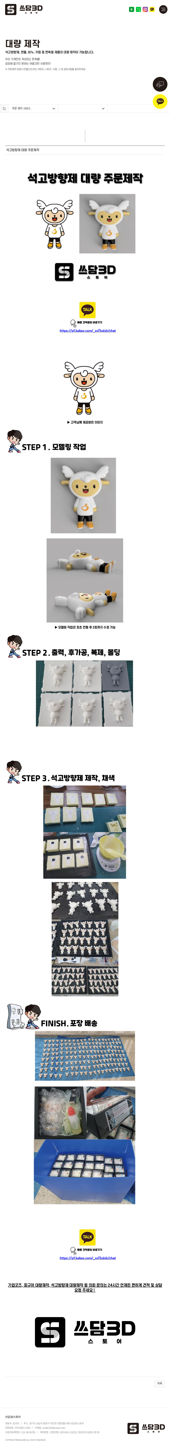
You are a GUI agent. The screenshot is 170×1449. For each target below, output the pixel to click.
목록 (159, 1383)
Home (4, 108)
